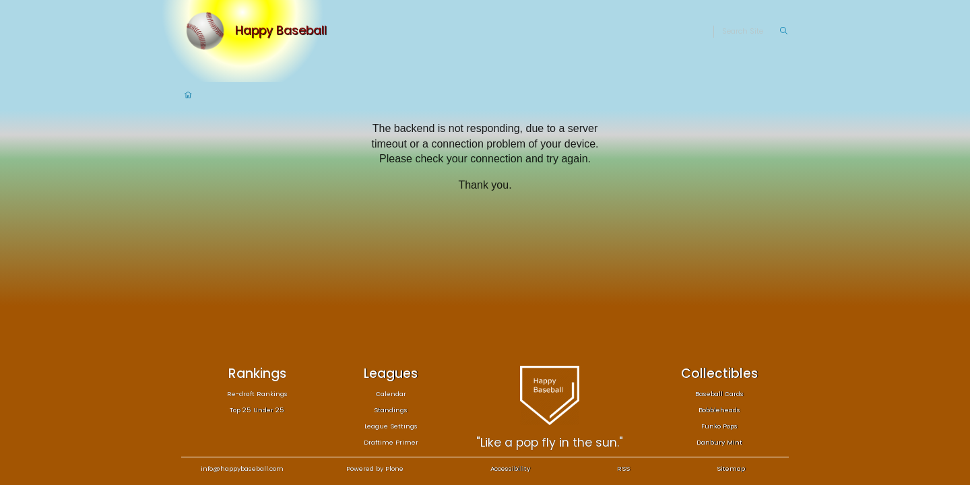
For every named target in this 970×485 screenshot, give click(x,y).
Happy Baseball (281, 31)
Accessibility (510, 468)
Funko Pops (719, 426)
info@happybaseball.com (242, 468)
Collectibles (719, 373)
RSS (623, 468)
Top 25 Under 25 (257, 410)
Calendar (391, 393)
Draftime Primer (391, 442)
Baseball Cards (719, 393)
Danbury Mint (719, 442)
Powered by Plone (374, 468)
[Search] (750, 32)
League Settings (391, 426)
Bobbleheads (719, 410)
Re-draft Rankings (257, 393)
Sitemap (731, 468)
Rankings (257, 373)
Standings (391, 410)
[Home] (208, 31)
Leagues (391, 373)
